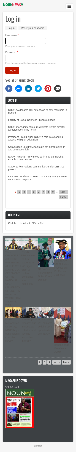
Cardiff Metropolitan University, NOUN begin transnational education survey (12, 330)
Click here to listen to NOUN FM (26, 223)
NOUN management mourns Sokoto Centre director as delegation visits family (36, 128)
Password (10, 52)
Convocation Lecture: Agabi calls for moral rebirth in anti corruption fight (36, 148)
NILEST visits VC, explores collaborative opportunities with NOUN (45, 326)
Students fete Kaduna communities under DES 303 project (36, 168)
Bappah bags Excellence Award (61, 348)
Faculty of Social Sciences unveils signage (31, 119)
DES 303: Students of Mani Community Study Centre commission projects (37, 178)
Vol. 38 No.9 (12, 387)
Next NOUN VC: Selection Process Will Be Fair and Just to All (61, 267)
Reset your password (32, 28)
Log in (12, 28)
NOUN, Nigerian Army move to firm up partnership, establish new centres (36, 158)
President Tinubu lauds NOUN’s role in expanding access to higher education (35, 138)
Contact (38, 446)
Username (11, 35)
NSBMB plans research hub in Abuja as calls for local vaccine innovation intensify (29, 330)
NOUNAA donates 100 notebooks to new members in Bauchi (37, 111)
